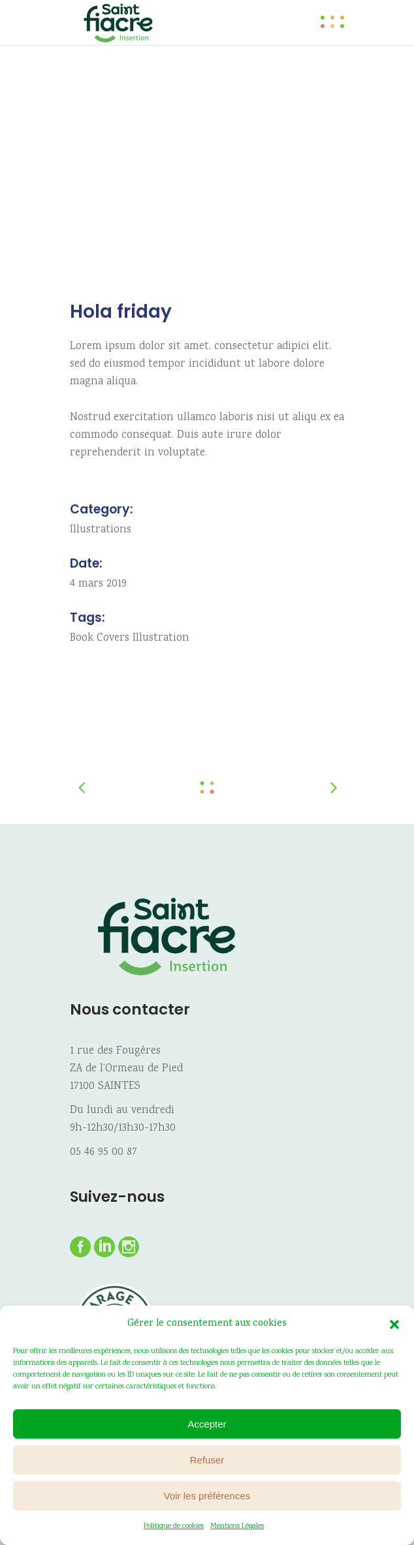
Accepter (206, 1424)
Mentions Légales (237, 1526)
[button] (394, 1324)
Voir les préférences (207, 1495)
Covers (113, 638)
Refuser (207, 1459)
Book (81, 638)
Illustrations (100, 530)
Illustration (161, 638)
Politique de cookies (174, 1526)
